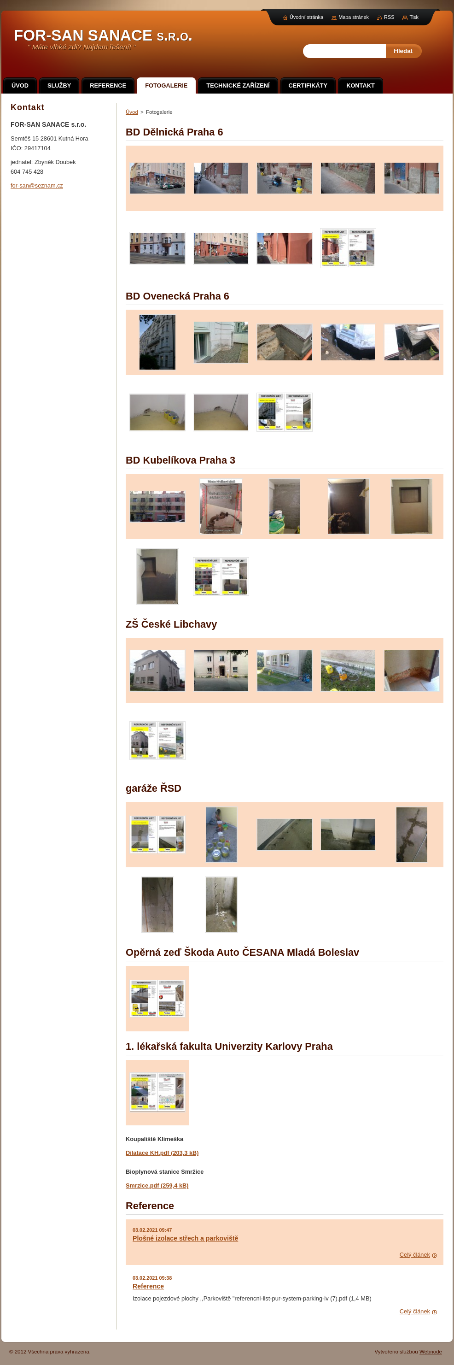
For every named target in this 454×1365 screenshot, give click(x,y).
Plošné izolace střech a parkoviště (185, 1238)
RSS (389, 17)
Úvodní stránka (306, 17)
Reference (148, 1286)
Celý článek (415, 1254)
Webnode (430, 1351)
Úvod (132, 112)
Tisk (414, 17)
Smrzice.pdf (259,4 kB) (157, 1185)
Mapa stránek (353, 17)
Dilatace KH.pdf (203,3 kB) (162, 1152)
